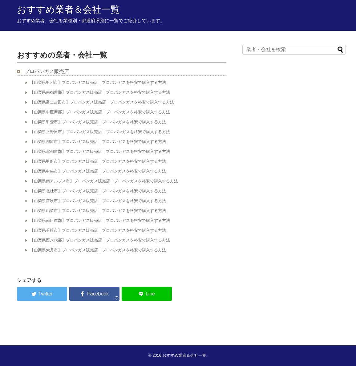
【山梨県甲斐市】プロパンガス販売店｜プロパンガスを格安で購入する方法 (98, 122)
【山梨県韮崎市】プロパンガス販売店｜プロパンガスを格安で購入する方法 (98, 230)
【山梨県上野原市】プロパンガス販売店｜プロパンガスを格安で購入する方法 (100, 131)
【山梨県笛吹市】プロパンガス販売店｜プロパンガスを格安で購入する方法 (98, 200)
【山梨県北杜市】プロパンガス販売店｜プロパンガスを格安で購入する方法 (98, 191)
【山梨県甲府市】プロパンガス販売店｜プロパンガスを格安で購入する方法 (98, 161)
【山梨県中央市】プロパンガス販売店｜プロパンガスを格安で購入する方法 (98, 171)
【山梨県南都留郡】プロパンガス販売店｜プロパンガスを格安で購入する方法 (100, 92)
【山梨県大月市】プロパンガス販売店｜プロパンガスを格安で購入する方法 (98, 250)
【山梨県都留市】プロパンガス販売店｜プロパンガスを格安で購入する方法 (98, 141)
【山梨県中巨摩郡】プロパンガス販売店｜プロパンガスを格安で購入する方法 (100, 112)
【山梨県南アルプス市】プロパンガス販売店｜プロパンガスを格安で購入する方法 (104, 181)
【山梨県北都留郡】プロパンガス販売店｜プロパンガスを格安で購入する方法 (100, 151)
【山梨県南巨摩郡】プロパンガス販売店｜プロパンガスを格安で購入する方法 (100, 220)
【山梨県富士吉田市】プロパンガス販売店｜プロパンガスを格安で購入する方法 (102, 102)
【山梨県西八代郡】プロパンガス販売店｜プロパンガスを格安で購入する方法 (100, 240)
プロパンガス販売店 (47, 71)
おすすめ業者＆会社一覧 (68, 9)
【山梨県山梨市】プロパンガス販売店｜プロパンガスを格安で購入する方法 (98, 210)
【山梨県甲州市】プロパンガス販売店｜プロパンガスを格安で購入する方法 (98, 82)
